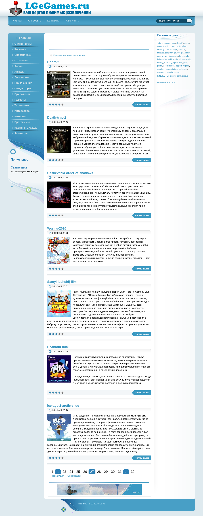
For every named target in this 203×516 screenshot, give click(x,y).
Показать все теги (166, 82)
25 (78, 472)
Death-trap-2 (56, 117)
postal (159, 66)
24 (71, 472)
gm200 (177, 53)
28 (99, 472)
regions (186, 66)
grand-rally (185, 53)
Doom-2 (53, 62)
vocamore (161, 72)
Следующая (74, 475)
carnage (167, 43)
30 (113, 472)
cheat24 (179, 43)
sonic (168, 69)
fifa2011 (160, 53)
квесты (173, 76)
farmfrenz (183, 46)
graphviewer (162, 56)
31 (120, 472)
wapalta (170, 72)
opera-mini (177, 62)
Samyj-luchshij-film (62, 282)
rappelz (178, 66)
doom (186, 43)
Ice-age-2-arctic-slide (63, 405)
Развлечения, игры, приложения (69, 55)
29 (106, 472)
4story (159, 43)
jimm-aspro (173, 56)
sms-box (160, 69)
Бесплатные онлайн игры (52, 8)
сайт (179, 76)
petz (185, 62)
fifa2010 (182, 49)
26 (85, 472)
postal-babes (169, 66)
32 (132, 472)
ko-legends (184, 56)
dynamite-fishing (164, 46)
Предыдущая (57, 475)
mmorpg (168, 62)
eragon (175, 46)
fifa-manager (172, 49)
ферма (185, 76)
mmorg (160, 62)
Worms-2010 (56, 228)
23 (64, 472)
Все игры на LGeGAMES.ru (91, 503)
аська (177, 72)
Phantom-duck (58, 347)
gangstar (169, 53)
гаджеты (163, 75)
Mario (175, 59)
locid (170, 59)
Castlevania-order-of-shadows (70, 173)
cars (173, 43)
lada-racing (162, 59)
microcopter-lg (185, 59)
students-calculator (179, 69)
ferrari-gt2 (161, 49)
